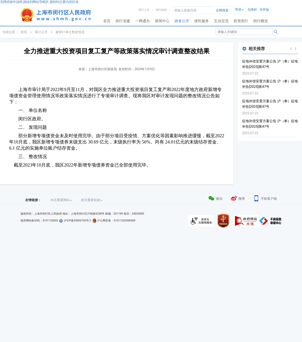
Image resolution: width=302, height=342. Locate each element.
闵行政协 (161, 9)
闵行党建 (123, 21)
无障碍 (252, 9)
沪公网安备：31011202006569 (116, 220)
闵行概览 (260, 21)
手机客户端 (265, 198)
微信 (215, 198)
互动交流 (221, 21)
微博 (237, 198)
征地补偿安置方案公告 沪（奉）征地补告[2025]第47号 (270, 64)
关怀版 (264, 9)
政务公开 (182, 21)
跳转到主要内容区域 (64, 2)
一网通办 (142, 21)
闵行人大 (143, 9)
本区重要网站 (61, 200)
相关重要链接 (91, 200)
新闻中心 (162, 21)
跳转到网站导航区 (36, 2)
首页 (107, 21)
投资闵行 (241, 21)
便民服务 (201, 21)
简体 (238, 9)
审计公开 (41, 32)
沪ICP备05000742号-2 (77, 220)
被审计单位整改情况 (70, 32)
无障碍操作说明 (11, 2)
